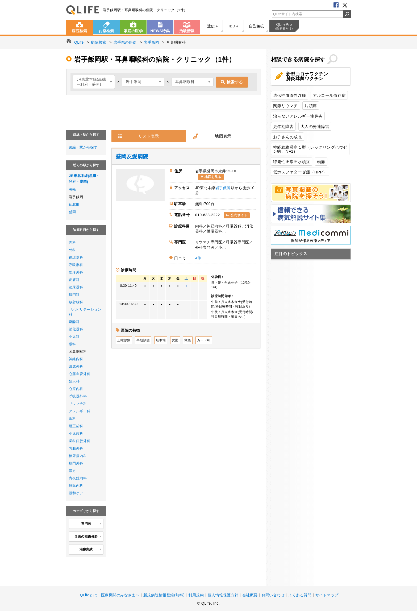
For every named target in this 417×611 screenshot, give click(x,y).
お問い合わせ (273, 595)
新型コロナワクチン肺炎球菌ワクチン (307, 76)
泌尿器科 (76, 287)
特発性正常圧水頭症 (291, 161)
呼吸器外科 (78, 396)
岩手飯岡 (223, 188)
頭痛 (321, 161)
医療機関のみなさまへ (120, 595)
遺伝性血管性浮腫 (289, 95)
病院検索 (79, 31)
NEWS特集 (160, 31)
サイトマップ (327, 595)
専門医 (91, 524)
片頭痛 (311, 105)
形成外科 (76, 366)
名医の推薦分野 (88, 536)
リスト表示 (148, 136)
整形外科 (76, 272)
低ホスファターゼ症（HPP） (300, 172)
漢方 (72, 471)
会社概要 (250, 595)
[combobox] (94, 82)
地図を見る (213, 177)
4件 (198, 258)
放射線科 (76, 302)
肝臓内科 (76, 486)
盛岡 (72, 212)
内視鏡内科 (78, 478)
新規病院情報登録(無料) (164, 595)
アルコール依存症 (329, 95)
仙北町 (74, 204)
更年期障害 (283, 126)
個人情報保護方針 (223, 595)
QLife (82, 10)
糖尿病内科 (78, 456)
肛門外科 (76, 463)
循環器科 (76, 257)
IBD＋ (234, 26)
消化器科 (76, 329)
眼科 (72, 344)
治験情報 (187, 31)
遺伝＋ (213, 26)
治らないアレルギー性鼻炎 (298, 116)
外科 (72, 250)
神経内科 (76, 359)
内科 (72, 242)
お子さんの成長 (287, 137)
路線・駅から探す (83, 147)
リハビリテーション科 (85, 311)
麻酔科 (74, 322)
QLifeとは (88, 595)
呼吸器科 (76, 265)
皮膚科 (74, 280)
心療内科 (76, 389)
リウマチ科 (78, 404)
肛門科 (74, 295)
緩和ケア (76, 493)
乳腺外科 (76, 448)
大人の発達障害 (315, 126)
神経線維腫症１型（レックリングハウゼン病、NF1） (310, 149)
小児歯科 (76, 433)
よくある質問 (299, 595)
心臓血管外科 (79, 374)
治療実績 (91, 549)
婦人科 (74, 381)
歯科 (72, 419)
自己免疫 (256, 26)
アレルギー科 (79, 411)
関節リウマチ (285, 105)
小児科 (74, 337)
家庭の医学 (133, 31)
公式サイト (239, 215)
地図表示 (223, 136)
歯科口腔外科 (79, 441)
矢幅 (72, 190)
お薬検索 (106, 31)
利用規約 (196, 595)
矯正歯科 (76, 426)
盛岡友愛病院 (132, 156)
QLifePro (284, 26)
